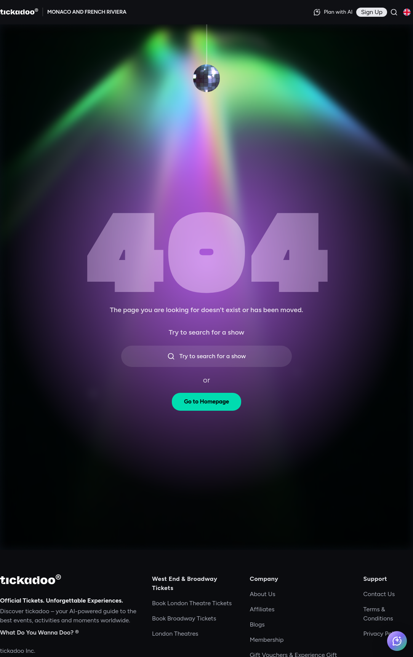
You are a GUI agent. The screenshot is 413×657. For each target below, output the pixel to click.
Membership (266, 639)
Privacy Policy (382, 633)
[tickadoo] (30, 579)
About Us (262, 594)
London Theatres (175, 633)
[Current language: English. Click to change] (407, 12)
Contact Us (379, 594)
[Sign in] (371, 12)
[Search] (394, 12)
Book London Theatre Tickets (192, 603)
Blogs (257, 624)
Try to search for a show (206, 356)
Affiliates (262, 609)
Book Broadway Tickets (184, 618)
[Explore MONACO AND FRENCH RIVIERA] (86, 12)
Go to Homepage (206, 401)
